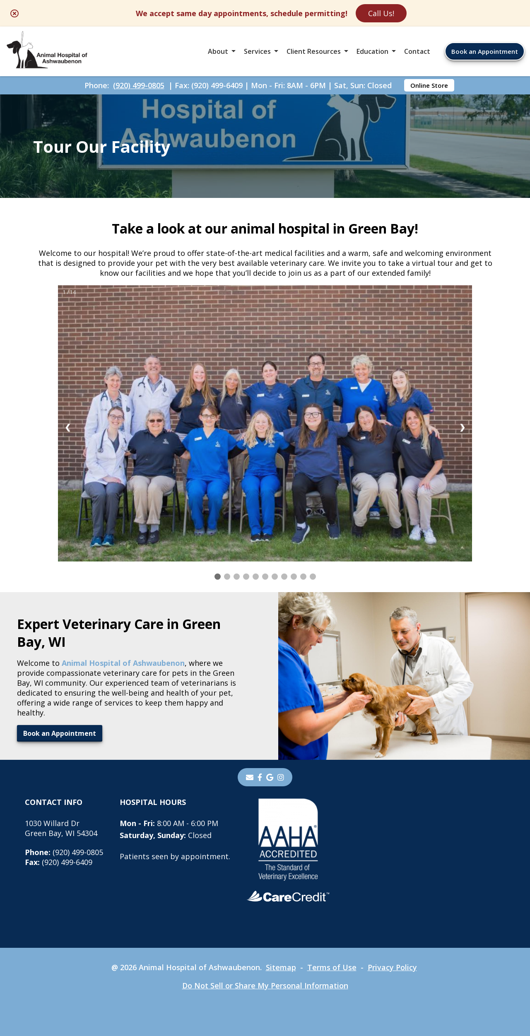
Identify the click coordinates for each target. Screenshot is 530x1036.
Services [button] (257, 51)
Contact (417, 51)
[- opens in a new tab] (260, 777)
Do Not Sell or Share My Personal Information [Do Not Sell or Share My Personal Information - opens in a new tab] (265, 985)
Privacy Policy (392, 967)
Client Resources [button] (314, 51)
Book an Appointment (484, 51)
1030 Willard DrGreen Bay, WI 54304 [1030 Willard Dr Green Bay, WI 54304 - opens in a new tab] (61, 828)
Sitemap (281, 967)
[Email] (249, 777)
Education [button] (372, 51)
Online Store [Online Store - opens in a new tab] (429, 85)
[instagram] (280, 777)
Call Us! (381, 13)
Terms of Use (332, 967)
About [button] (218, 51)
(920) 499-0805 (138, 85)
